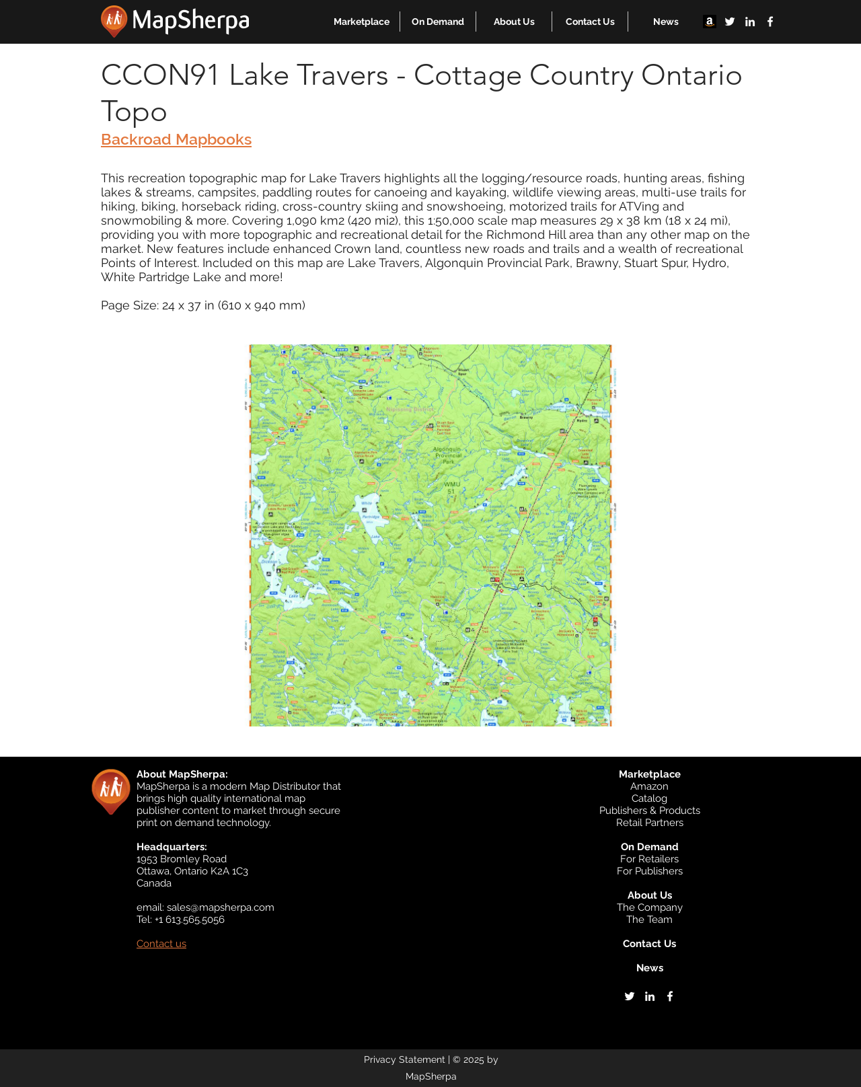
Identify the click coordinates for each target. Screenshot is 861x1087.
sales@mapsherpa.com (220, 907)
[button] (362, 21)
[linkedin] (750, 21)
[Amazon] (709, 21)
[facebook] (770, 21)
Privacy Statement (404, 1059)
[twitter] (730, 21)
